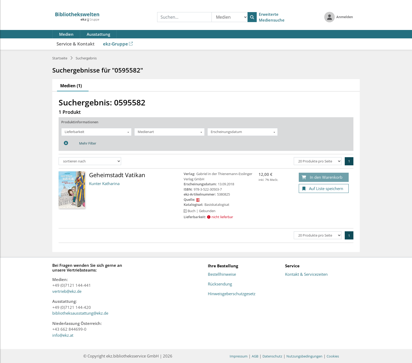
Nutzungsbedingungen (304, 356)
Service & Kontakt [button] (75, 44)
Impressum (239, 356)
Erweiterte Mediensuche (272, 17)
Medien (66, 34)
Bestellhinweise (222, 274)
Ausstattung (98, 34)
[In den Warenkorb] (324, 177)
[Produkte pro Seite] (318, 161)
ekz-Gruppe (118, 44)
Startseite (59, 58)
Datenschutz (272, 356)
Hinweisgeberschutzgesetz (231, 294)
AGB (255, 356)
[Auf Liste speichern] (324, 188)
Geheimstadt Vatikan (117, 175)
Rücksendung (220, 284)
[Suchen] (252, 17)
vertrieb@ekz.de (66, 291)
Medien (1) (71, 86)
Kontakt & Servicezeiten (306, 274)
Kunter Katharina (104, 183)
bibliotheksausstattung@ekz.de (80, 313)
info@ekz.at (62, 335)
